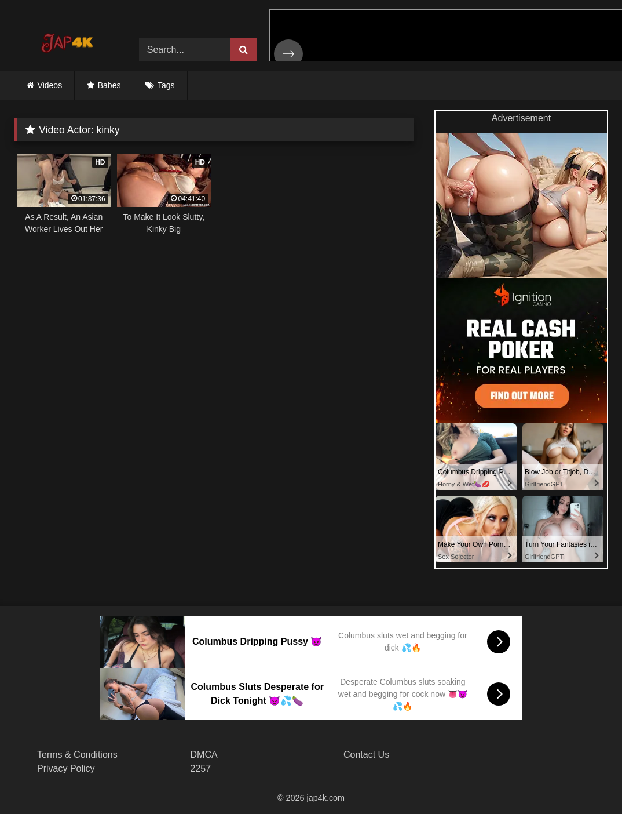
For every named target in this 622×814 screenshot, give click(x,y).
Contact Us (366, 755)
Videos (50, 85)
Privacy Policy (66, 768)
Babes (109, 85)
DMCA (204, 755)
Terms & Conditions (77, 755)
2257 (201, 768)
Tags (166, 85)
